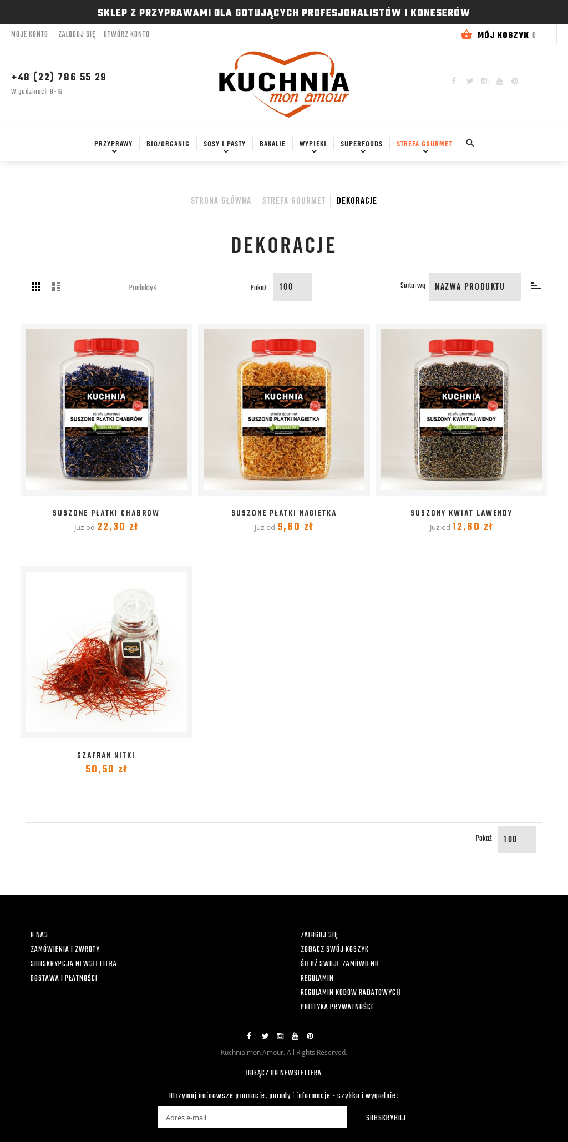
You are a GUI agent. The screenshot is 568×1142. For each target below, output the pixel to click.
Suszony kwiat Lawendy (461, 513)
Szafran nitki (106, 756)
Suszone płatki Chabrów (106, 513)
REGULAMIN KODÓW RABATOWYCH (351, 993)
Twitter (470, 81)
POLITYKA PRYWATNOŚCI (337, 1007)
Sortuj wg (412, 286)
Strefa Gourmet (294, 201)
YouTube (499, 81)
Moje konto (29, 34)
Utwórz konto (127, 35)
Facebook (454, 81)
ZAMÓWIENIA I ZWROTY (65, 949)
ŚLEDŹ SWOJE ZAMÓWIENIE (341, 964)
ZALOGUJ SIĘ (319, 935)
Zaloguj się (76, 35)
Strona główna (221, 201)
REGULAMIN (317, 978)
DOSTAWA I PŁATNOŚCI (64, 978)
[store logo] (284, 84)
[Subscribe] (379, 1117)
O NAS (39, 935)
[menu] (271, 149)
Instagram (484, 81)
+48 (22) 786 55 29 (58, 78)
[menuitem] (111, 144)
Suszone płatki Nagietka (284, 513)
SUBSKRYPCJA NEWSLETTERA (74, 964)
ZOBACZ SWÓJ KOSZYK (335, 949)
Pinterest (514, 81)
